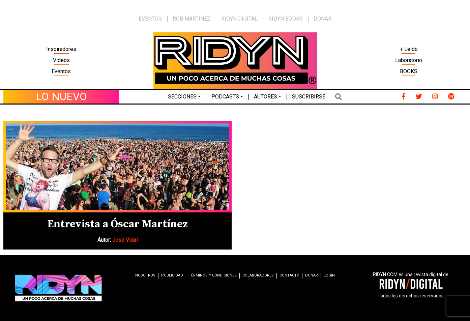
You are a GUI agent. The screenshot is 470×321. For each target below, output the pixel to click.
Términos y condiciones (213, 275)
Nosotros (145, 275)
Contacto (289, 275)
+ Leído (409, 49)
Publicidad (172, 275)
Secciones (182, 96)
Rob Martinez (191, 19)
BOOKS (408, 71)
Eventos (61, 71)
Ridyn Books (285, 19)
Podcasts (225, 96)
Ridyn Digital (239, 19)
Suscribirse (308, 96)
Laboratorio (408, 60)
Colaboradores (258, 275)
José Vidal (125, 240)
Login (329, 275)
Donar (322, 19)
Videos (61, 60)
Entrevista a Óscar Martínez (117, 224)
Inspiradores (61, 49)
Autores (265, 96)
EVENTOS (150, 19)
